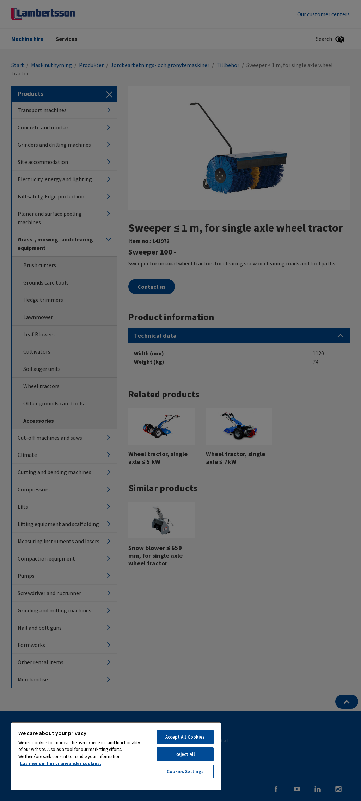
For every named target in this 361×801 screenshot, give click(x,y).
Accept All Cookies (184, 737)
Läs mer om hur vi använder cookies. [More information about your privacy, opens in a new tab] (60, 763)
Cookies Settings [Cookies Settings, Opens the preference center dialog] (185, 772)
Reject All (185, 754)
